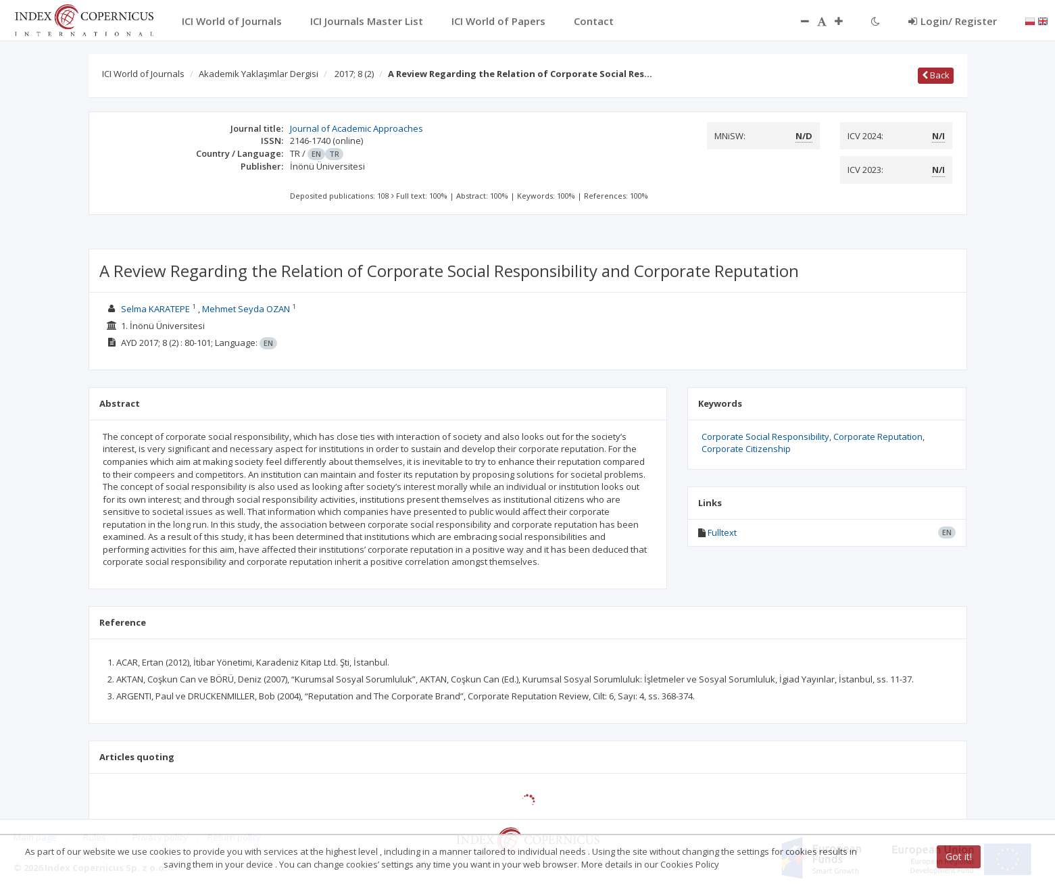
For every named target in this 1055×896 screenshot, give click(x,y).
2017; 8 (354, 74)
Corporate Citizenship (746, 449)
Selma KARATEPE (155, 309)
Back (936, 75)
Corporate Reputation (878, 436)
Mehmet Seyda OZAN (246, 309)
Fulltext (722, 532)
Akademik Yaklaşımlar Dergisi (258, 74)
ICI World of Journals (143, 74)
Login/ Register (952, 21)
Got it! (959, 856)
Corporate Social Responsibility (765, 436)
